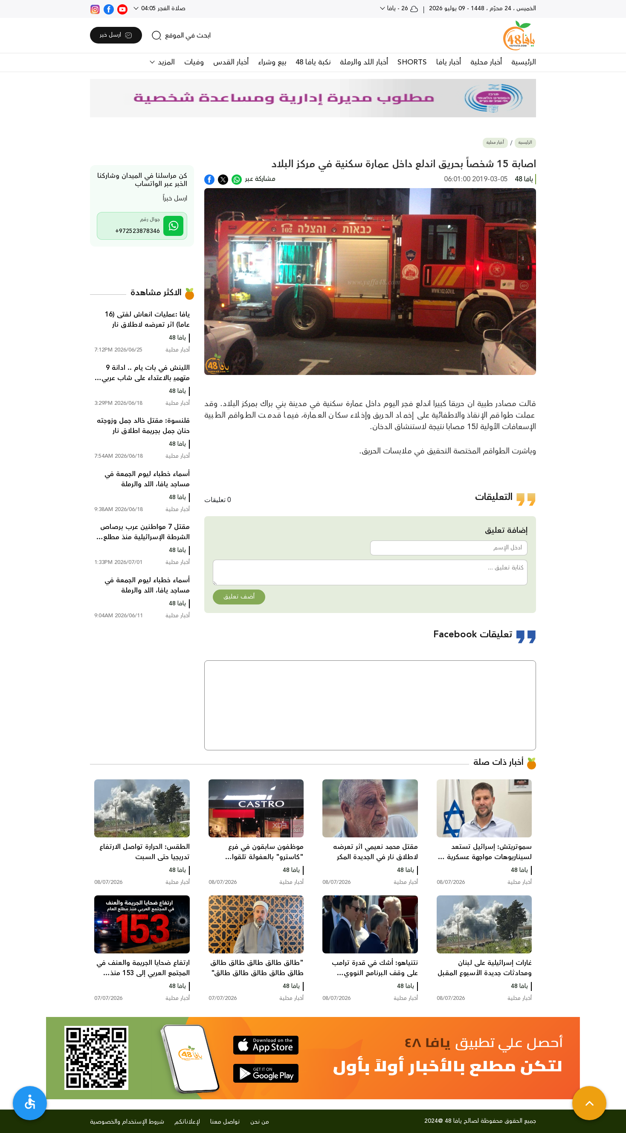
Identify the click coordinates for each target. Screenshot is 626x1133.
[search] (181, 35)
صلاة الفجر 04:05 (162, 8)
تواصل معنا (225, 1122)
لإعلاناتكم (187, 1122)
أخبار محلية (486, 62)
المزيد (165, 62)
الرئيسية (523, 62)
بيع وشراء (272, 62)
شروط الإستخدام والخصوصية (127, 1122)
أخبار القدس (231, 62)
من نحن (259, 1122)
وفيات (194, 62)
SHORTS (412, 62)
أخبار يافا (448, 62)
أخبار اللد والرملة (364, 62)
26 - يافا (401, 8)
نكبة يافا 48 (313, 62)
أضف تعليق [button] (239, 596)
